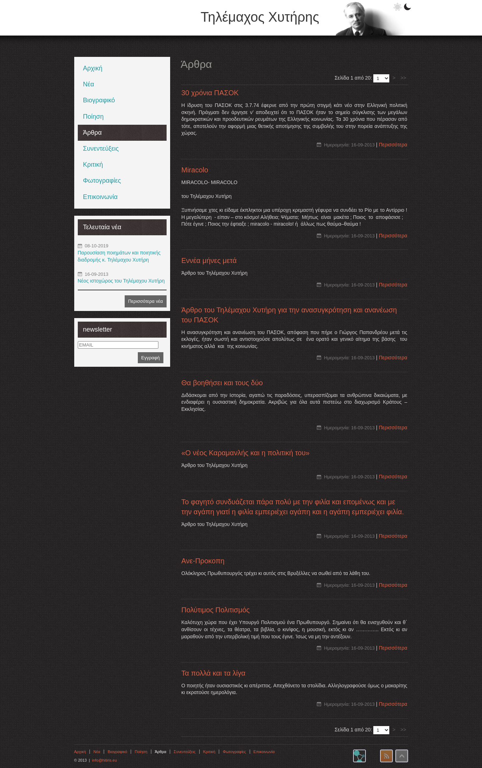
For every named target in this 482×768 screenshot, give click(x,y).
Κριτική (93, 164)
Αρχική (93, 68)
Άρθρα (92, 132)
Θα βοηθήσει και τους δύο (222, 383)
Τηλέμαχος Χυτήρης (260, 17)
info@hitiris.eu (104, 760)
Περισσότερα (393, 144)
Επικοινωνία (100, 196)
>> (403, 78)
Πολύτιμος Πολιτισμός (216, 610)
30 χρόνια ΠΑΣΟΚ (210, 93)
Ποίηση (93, 116)
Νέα (88, 84)
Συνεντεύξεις (101, 148)
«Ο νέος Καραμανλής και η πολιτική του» (246, 453)
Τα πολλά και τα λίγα (213, 673)
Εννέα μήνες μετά (209, 260)
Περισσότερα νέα (145, 301)
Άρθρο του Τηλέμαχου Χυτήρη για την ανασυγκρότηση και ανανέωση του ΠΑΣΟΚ (289, 315)
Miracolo (195, 170)
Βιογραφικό (99, 100)
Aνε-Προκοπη (203, 561)
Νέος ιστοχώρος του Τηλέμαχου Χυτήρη (121, 281)
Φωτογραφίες (102, 180)
